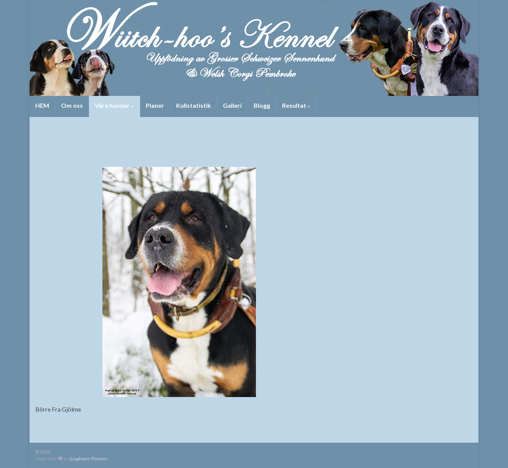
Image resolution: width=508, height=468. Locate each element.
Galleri (232, 105)
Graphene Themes (88, 458)
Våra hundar (114, 105)
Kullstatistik (193, 105)
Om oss (72, 105)
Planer (155, 105)
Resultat (296, 105)
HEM (42, 105)
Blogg (262, 105)
